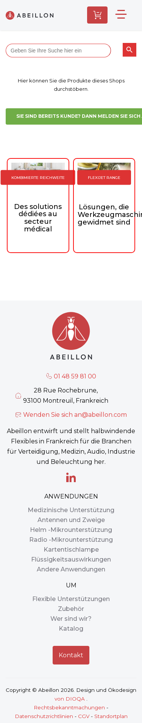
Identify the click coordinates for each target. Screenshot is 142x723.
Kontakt (71, 655)
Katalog (71, 628)
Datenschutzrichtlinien (44, 716)
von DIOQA (70, 699)
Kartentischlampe (71, 549)
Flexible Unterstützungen (71, 599)
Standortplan (111, 716)
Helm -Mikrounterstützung (71, 529)
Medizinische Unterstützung (71, 510)
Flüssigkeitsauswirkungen (71, 559)
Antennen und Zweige (71, 520)
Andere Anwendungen (71, 569)
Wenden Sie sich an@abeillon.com (75, 414)
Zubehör (71, 608)
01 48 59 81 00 (75, 376)
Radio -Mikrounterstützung (71, 539)
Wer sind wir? (71, 618)
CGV (83, 716)
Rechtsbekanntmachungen (69, 707)
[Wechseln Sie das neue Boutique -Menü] (125, 15)
